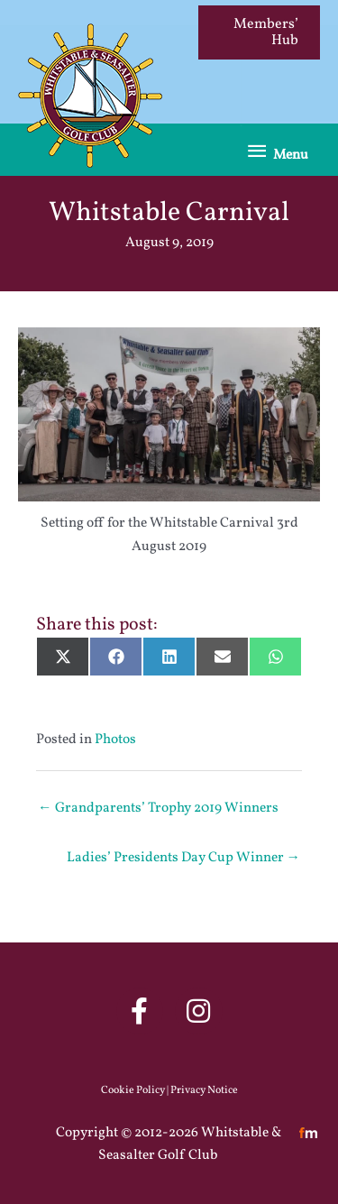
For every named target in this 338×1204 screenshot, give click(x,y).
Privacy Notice (204, 1090)
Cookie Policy (133, 1090)
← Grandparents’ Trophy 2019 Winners (158, 808)
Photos (115, 739)
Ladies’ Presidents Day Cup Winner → (184, 858)
